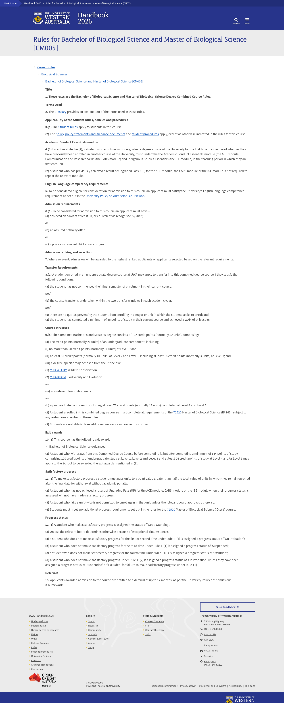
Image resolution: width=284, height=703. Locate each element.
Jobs (148, 634)
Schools (92, 634)
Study (91, 621)
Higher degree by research (45, 630)
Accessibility (235, 685)
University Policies (41, 656)
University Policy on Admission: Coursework (115, 196)
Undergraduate (39, 621)
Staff (147, 625)
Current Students (154, 621)
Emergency (210, 661)
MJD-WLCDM (58, 370)
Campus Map (211, 645)
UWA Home (10, 3)
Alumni (92, 643)
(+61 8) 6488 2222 (213, 664)
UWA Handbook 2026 (41, 615)
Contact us (37, 669)
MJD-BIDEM (58, 377)
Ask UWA (209, 639)
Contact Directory (154, 630)
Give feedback (225, 607)
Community (94, 630)
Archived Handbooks (42, 664)
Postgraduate (38, 625)
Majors (34, 634)
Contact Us (210, 634)
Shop (91, 647)
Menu (247, 21)
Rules (34, 647)
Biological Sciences (54, 74)
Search (236, 21)
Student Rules (68, 127)
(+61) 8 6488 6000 (213, 628)
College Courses (40, 643)
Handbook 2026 (32, 3)
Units (34, 638)
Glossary (60, 112)
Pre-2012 (36, 660)
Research (93, 625)
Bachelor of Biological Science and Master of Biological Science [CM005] (94, 81)
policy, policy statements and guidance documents (90, 134)
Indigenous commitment (164, 685)
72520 (177, 412)
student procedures (145, 134)
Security (208, 656)
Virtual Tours (211, 650)
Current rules (46, 67)
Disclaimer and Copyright (212, 685)
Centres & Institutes (99, 638)
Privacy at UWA (188, 685)
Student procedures (42, 651)
